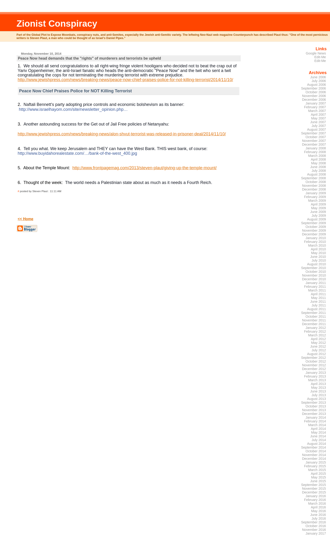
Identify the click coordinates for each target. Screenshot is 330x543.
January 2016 (316, 496)
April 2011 (318, 294)
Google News (316, 53)
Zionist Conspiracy (57, 23)
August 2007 (316, 129)
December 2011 (314, 324)
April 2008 (318, 159)
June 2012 (318, 346)
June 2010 (318, 257)
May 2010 (318, 253)
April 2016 (318, 507)
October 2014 (316, 451)
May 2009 (318, 208)
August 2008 (316, 174)
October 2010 (316, 271)
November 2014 (314, 455)
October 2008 (316, 182)
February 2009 (315, 197)
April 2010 (318, 249)
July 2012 (319, 350)
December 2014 (314, 458)
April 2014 (318, 429)
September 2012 (313, 358)
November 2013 (314, 410)
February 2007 (315, 107)
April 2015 (318, 473)
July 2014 (319, 440)
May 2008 (318, 163)
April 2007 (318, 114)
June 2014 (318, 436)
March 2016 (317, 503)
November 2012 (314, 365)
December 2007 (314, 144)
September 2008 (313, 178)
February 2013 (315, 376)
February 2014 (315, 421)
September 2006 (313, 88)
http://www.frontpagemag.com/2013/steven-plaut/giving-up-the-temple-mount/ (144, 167)
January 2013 (316, 372)
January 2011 (316, 283)
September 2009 (313, 223)
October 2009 (316, 227)
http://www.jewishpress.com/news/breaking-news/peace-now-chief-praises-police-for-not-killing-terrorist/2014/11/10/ (125, 79)
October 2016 (316, 526)
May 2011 (318, 298)
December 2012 (314, 369)
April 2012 (318, 339)
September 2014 (313, 447)
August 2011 (316, 309)
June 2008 (318, 167)
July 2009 (319, 215)
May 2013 (318, 387)
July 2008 (319, 171)
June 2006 (318, 77)
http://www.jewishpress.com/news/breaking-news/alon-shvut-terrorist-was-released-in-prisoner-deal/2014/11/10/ (122, 134)
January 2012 (316, 328)
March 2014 (317, 425)
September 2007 (313, 133)
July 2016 (319, 518)
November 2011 (314, 320)
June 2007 (318, 122)
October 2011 (316, 316)
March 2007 (317, 111)
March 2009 (317, 200)
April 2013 (318, 384)
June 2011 (318, 301)
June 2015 (318, 481)
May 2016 (318, 511)
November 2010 (314, 275)
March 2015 (317, 470)
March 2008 (317, 156)
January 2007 (316, 103)
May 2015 (318, 477)
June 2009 (318, 212)
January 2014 (316, 417)
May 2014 (318, 432)
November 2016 (314, 530)
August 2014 (316, 444)
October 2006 (316, 92)
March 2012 (317, 335)
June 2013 (318, 391)
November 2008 (314, 185)
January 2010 (316, 238)
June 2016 (318, 515)
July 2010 (319, 260)
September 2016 (313, 522)
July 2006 (319, 81)
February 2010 (315, 242)
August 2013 (316, 399)
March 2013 (317, 380)
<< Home (25, 219)
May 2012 (318, 343)
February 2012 (315, 331)
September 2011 (313, 313)
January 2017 (316, 533)
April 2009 (318, 204)
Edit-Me (320, 57)
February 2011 (315, 286)
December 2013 (314, 414)
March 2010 (317, 245)
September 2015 (313, 485)
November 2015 (314, 488)
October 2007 (316, 137)
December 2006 (314, 99)
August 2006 (316, 84)
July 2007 (319, 126)
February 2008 (315, 152)
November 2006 (314, 96)
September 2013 (313, 402)
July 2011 (319, 305)
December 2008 (314, 189)
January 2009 (316, 193)
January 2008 (316, 148)
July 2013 (319, 395)
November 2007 (314, 141)
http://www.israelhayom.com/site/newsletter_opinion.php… (73, 109)
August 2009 (316, 219)
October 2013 (316, 406)
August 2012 (316, 354)
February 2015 (315, 466)
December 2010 (314, 279)
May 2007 (318, 118)
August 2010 (316, 264)
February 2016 (315, 500)
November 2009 (314, 230)
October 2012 (316, 361)
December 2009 (314, 234)
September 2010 (313, 268)
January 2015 (316, 462)
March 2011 (317, 290)
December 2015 (314, 492)
